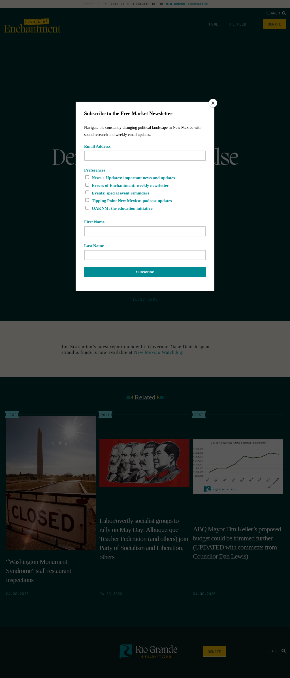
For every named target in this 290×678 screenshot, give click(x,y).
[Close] (213, 103)
